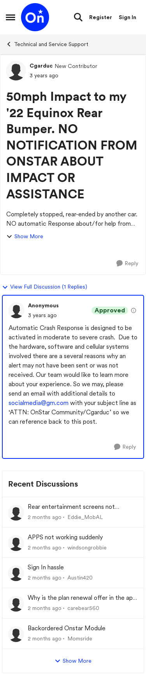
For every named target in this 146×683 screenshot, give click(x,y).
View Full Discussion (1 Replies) (44, 287)
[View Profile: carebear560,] (16, 604)
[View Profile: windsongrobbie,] (16, 543)
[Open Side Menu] (10, 17)
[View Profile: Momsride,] (16, 634)
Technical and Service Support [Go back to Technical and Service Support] (47, 44)
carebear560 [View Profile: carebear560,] (83, 608)
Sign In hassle (46, 567)
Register (100, 17)
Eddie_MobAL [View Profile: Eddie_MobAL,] (85, 517)
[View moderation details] (133, 310)
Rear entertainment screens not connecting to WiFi (71, 507)
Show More (24, 236)
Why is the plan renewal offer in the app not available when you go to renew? (82, 598)
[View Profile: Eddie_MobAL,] (16, 513)
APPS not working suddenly (65, 537)
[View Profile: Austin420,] (16, 573)
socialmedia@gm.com (39, 403)
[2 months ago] (45, 517)
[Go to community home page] (35, 17)
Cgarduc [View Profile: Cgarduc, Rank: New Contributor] (41, 65)
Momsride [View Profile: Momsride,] (79, 638)
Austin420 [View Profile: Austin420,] (80, 577)
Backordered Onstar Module (67, 628)
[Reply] (127, 263)
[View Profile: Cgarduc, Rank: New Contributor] (16, 70)
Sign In (127, 17)
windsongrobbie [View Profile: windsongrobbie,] (87, 547)
